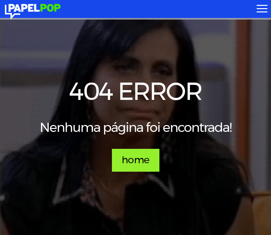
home (136, 160)
